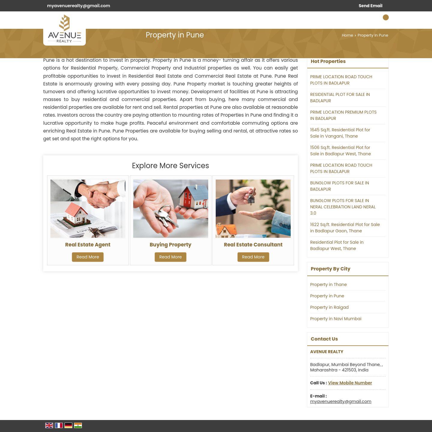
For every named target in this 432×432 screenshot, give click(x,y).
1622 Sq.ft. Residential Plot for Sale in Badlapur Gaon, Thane (345, 228)
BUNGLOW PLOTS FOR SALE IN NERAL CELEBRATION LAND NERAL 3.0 (343, 207)
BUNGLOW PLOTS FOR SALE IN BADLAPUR (339, 186)
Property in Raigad (329, 307)
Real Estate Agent (87, 244)
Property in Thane (328, 285)
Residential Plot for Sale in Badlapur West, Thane (337, 245)
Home (347, 35)
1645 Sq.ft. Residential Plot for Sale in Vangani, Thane (340, 133)
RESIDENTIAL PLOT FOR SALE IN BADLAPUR (340, 97)
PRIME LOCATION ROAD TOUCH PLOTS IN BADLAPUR (341, 80)
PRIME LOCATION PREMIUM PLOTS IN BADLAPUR (343, 115)
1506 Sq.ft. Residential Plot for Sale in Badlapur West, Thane (340, 150)
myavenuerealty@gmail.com (78, 6)
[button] (350, 383)
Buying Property (170, 244)
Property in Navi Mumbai (336, 319)
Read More (87, 257)
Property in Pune (327, 296)
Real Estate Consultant (253, 244)
